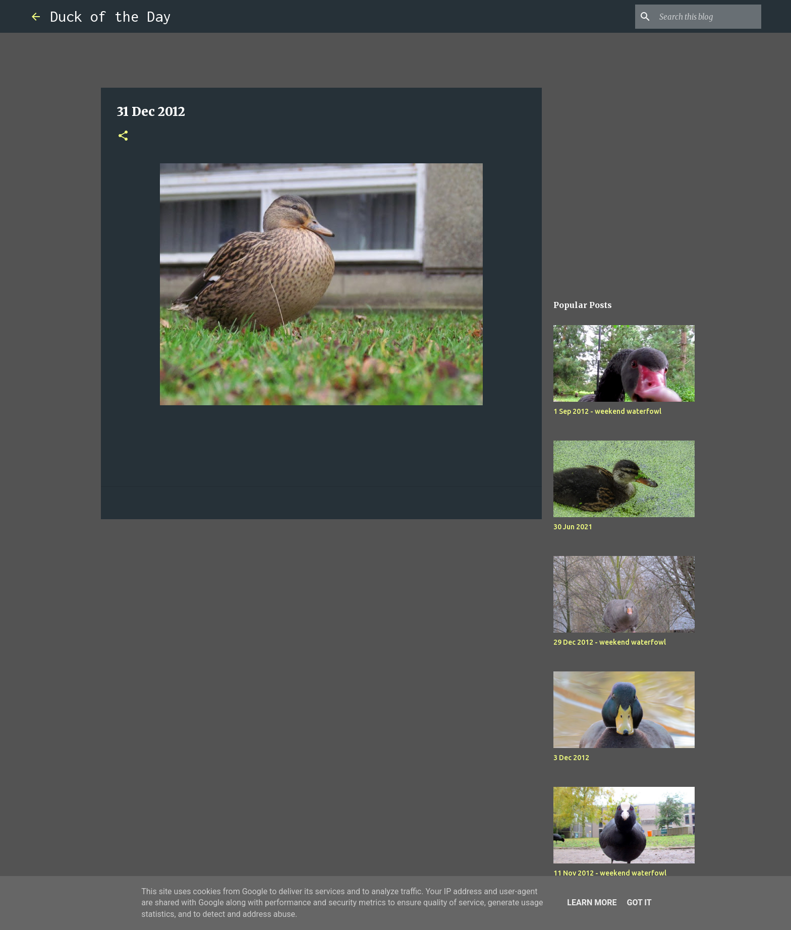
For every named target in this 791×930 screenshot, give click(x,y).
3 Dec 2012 (571, 758)
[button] (123, 136)
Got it (639, 902)
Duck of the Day (110, 16)
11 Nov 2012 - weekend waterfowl (609, 873)
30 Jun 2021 (572, 527)
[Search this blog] (708, 17)
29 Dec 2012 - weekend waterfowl (609, 642)
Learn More (591, 902)
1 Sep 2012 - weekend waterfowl (607, 411)
